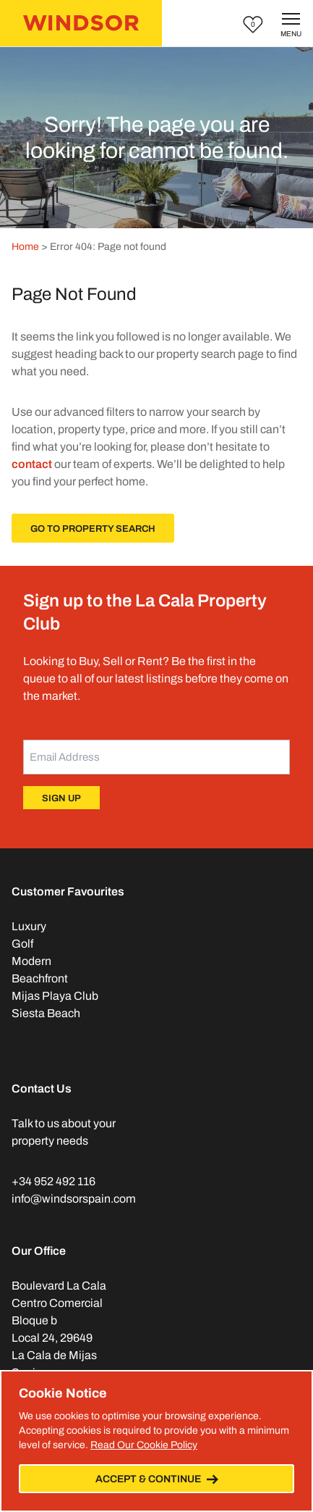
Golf (22, 943)
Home (25, 246)
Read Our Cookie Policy (143, 1445)
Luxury (29, 926)
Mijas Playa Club (55, 996)
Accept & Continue (156, 1479)
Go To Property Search (92, 529)
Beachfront (40, 978)
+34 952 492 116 (53, 1181)
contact (32, 464)
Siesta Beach (46, 1013)
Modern (31, 961)
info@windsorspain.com (74, 1199)
